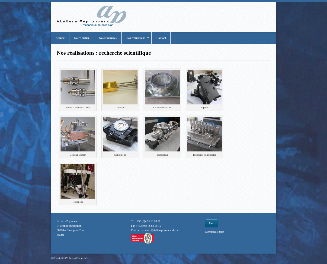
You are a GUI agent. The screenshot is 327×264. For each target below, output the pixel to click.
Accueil (60, 38)
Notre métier (81, 38)
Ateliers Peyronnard (77, 258)
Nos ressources (107, 38)
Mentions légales (214, 231)
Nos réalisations (135, 40)
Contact (161, 38)
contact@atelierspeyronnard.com (160, 230)
